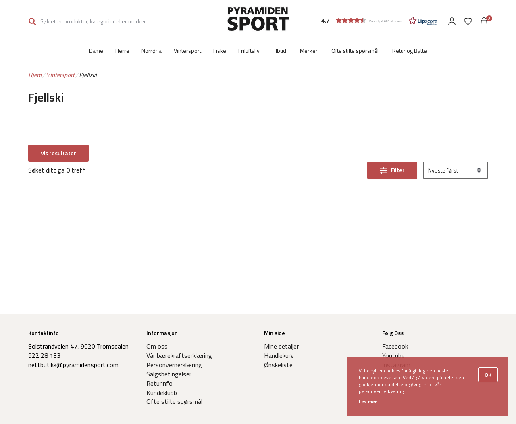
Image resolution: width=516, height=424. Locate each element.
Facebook (395, 346)
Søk (32, 21)
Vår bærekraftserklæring (179, 355)
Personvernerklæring (174, 364)
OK (488, 374)
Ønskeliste (278, 364)
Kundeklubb (161, 392)
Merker (309, 50)
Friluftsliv (249, 50)
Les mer (368, 401)
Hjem (35, 75)
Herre (122, 50)
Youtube (393, 355)
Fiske (219, 50)
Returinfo (159, 383)
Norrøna (151, 50)
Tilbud (279, 50)
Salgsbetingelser (168, 374)
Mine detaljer (281, 346)
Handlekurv (279, 355)
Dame (96, 50)
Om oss (157, 346)
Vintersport (187, 50)
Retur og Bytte (409, 50)
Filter (398, 153)
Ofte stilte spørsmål (355, 50)
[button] (379, 20)
